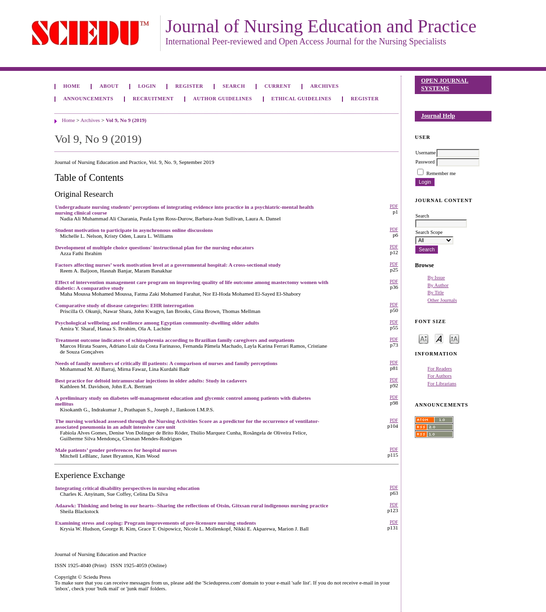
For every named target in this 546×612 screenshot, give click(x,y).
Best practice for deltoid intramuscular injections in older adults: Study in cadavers (150, 380)
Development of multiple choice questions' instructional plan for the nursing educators (154, 247)
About (109, 86)
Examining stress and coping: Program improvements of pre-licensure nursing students (155, 523)
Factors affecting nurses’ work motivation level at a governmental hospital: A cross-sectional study (168, 265)
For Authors (439, 376)
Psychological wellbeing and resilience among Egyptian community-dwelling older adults (157, 323)
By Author (438, 285)
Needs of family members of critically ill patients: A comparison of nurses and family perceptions (166, 363)
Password (425, 161)
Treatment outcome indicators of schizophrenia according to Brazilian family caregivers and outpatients (174, 340)
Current (277, 86)
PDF (394, 206)
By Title (435, 292)
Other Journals (442, 300)
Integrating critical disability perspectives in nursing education (127, 488)
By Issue (436, 277)
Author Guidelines (222, 98)
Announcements (88, 98)
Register (190, 86)
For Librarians (441, 383)
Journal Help (438, 115)
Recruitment (153, 98)
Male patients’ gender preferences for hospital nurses (116, 450)
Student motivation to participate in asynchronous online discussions (134, 230)
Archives (324, 86)
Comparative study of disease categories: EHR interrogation (124, 305)
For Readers (439, 368)
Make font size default (439, 338)
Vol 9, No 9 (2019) (126, 120)
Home (71, 86)
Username (425, 152)
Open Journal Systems (444, 84)
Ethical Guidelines (302, 98)
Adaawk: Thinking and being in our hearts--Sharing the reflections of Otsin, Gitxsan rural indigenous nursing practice (191, 505)
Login (147, 86)
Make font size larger (454, 338)
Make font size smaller (423, 338)
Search (234, 86)
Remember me (441, 173)
